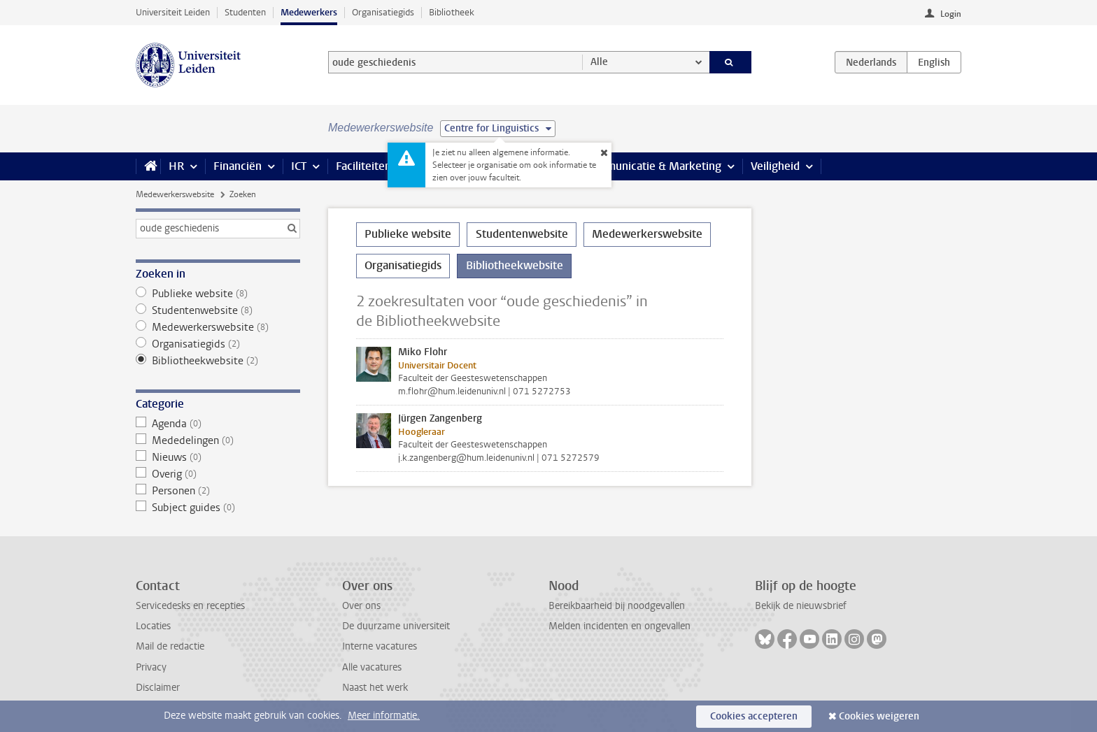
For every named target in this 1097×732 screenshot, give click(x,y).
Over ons (361, 605)
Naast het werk (375, 687)
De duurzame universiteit (396, 626)
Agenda (218, 423)
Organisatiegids (383, 12)
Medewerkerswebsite (175, 194)
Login (950, 14)
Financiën (237, 166)
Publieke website (218, 293)
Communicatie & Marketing (653, 166)
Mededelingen (218, 440)
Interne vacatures (379, 646)
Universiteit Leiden (173, 12)
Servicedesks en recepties (190, 605)
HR (176, 166)
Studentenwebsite (218, 310)
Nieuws (218, 457)
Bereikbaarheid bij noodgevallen (616, 605)
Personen (218, 490)
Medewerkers (309, 12)
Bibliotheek (451, 12)
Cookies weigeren (879, 716)
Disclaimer (158, 687)
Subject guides (218, 507)
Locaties (153, 626)
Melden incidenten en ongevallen (619, 626)
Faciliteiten (363, 166)
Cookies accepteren (754, 716)
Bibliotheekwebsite (218, 360)
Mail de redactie (170, 646)
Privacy (151, 667)
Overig (218, 474)
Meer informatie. (384, 715)
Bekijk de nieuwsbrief (801, 605)
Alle (599, 62)
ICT (298, 166)
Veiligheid (775, 166)
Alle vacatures (372, 667)
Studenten (245, 12)
